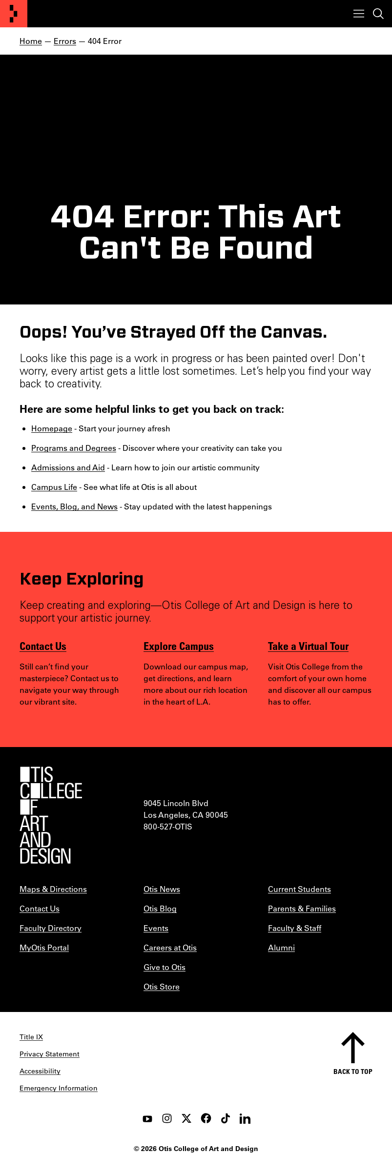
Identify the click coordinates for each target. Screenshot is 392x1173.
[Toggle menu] (359, 14)
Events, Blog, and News (74, 506)
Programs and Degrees (73, 448)
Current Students (299, 889)
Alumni (281, 947)
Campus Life (54, 487)
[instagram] (167, 1118)
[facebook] (206, 1118)
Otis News (162, 889)
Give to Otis (165, 967)
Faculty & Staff (294, 928)
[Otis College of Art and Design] (13, 13)
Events (156, 928)
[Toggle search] (378, 14)
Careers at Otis (170, 947)
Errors (65, 41)
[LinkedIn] (245, 1118)
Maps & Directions (53, 889)
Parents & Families (302, 908)
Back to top (352, 1071)
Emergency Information (59, 1088)
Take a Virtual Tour (308, 645)
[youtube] (147, 1118)
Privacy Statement (50, 1054)
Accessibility (40, 1071)
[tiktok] (225, 1118)
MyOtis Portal (44, 947)
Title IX (31, 1036)
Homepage (51, 428)
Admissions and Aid (68, 467)
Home (31, 41)
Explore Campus (179, 645)
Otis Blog (160, 908)
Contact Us (43, 645)
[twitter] (186, 1118)
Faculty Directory (51, 928)
